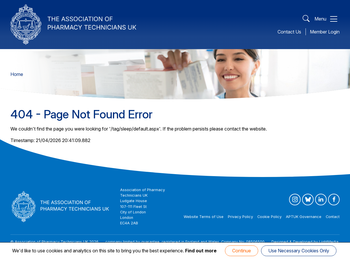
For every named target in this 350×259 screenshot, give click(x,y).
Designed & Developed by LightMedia (304, 242)
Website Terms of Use (204, 217)
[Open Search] (306, 19)
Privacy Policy (240, 217)
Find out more (201, 251)
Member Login (325, 32)
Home (16, 74)
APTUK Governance (303, 217)
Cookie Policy (269, 217)
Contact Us (289, 32)
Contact (333, 217)
